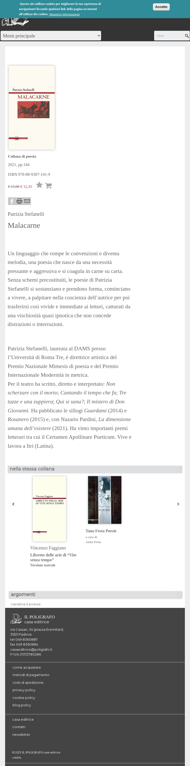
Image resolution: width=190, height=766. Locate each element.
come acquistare (27, 667)
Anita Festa (93, 542)
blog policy (22, 705)
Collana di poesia (22, 156)
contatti (18, 727)
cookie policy (24, 698)
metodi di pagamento (31, 675)
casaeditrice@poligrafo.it (31, 649)
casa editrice (23, 719)
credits (16, 757)
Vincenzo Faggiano (48, 547)
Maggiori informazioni (64, 14)
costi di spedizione (28, 682)
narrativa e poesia (25, 604)
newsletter (21, 734)
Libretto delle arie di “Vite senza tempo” (54, 560)
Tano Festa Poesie (101, 531)
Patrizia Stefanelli (26, 214)
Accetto (161, 6)
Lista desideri (39, 186)
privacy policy (24, 690)
